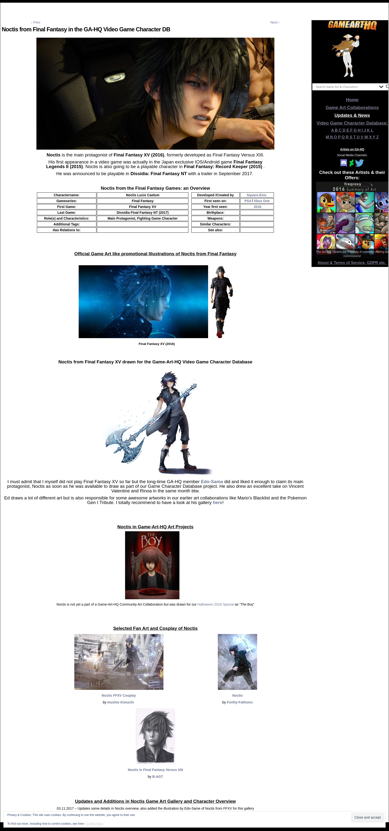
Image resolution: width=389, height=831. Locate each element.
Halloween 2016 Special (215, 604)
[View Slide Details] (352, 55)
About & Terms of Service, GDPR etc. (352, 263)
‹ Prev (35, 22)
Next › (275, 22)
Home (352, 99)
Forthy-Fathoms (240, 702)
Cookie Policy (94, 823)
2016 (257, 207)
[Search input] (346, 86)
